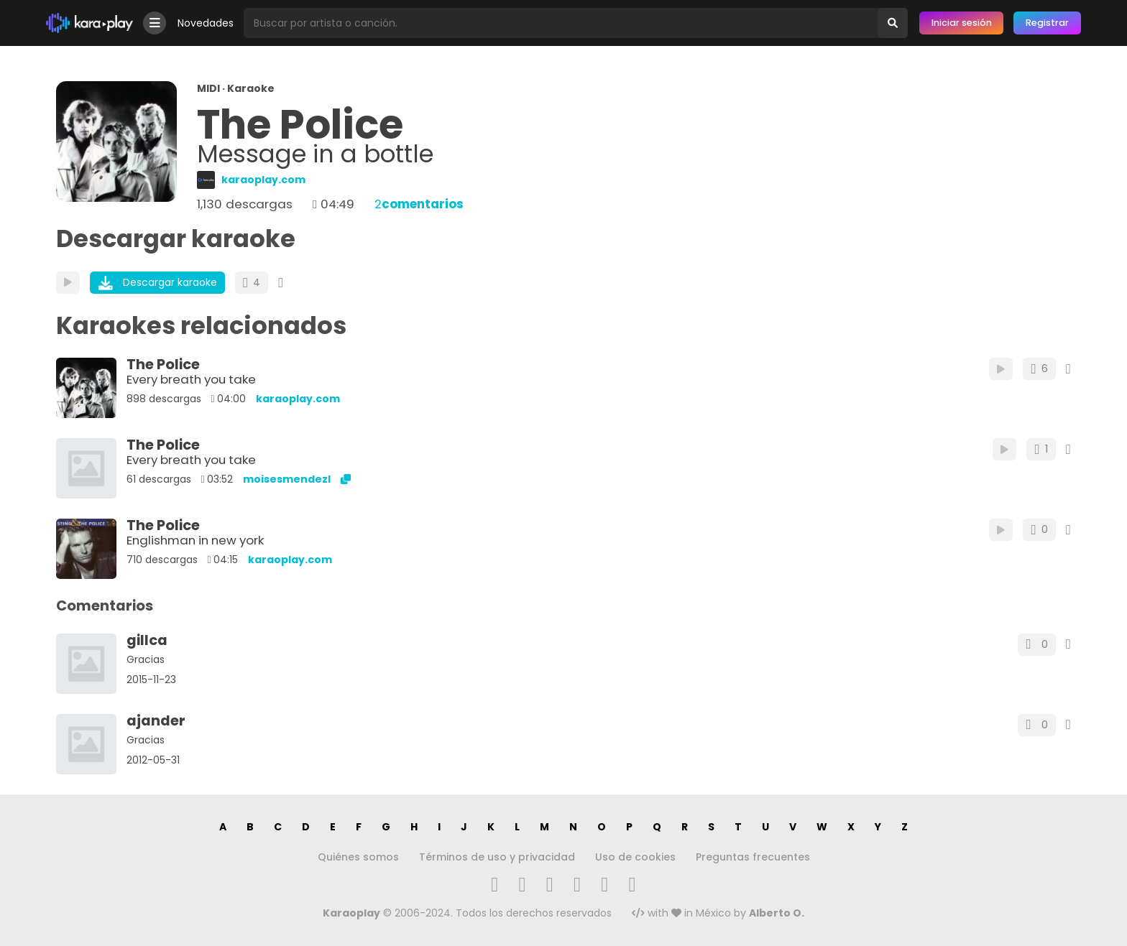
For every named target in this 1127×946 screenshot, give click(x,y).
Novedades (206, 23)
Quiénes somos (358, 857)
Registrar (1047, 23)
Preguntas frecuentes (753, 857)
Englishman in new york (195, 540)
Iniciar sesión (962, 23)
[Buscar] (893, 23)
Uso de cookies (635, 857)
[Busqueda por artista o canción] (561, 23)
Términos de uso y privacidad (497, 857)
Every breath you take (191, 379)
